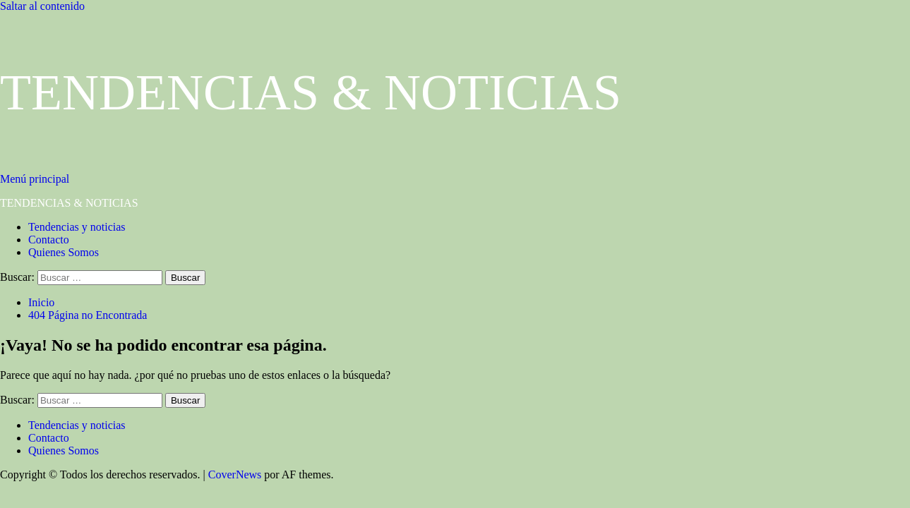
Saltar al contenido (42, 6)
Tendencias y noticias (77, 227)
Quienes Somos (63, 252)
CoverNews (235, 474)
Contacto (48, 240)
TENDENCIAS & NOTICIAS (310, 92)
